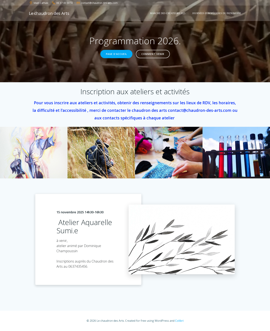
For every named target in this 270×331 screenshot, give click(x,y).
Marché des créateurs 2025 (167, 13)
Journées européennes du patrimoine (216, 13)
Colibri (179, 321)
